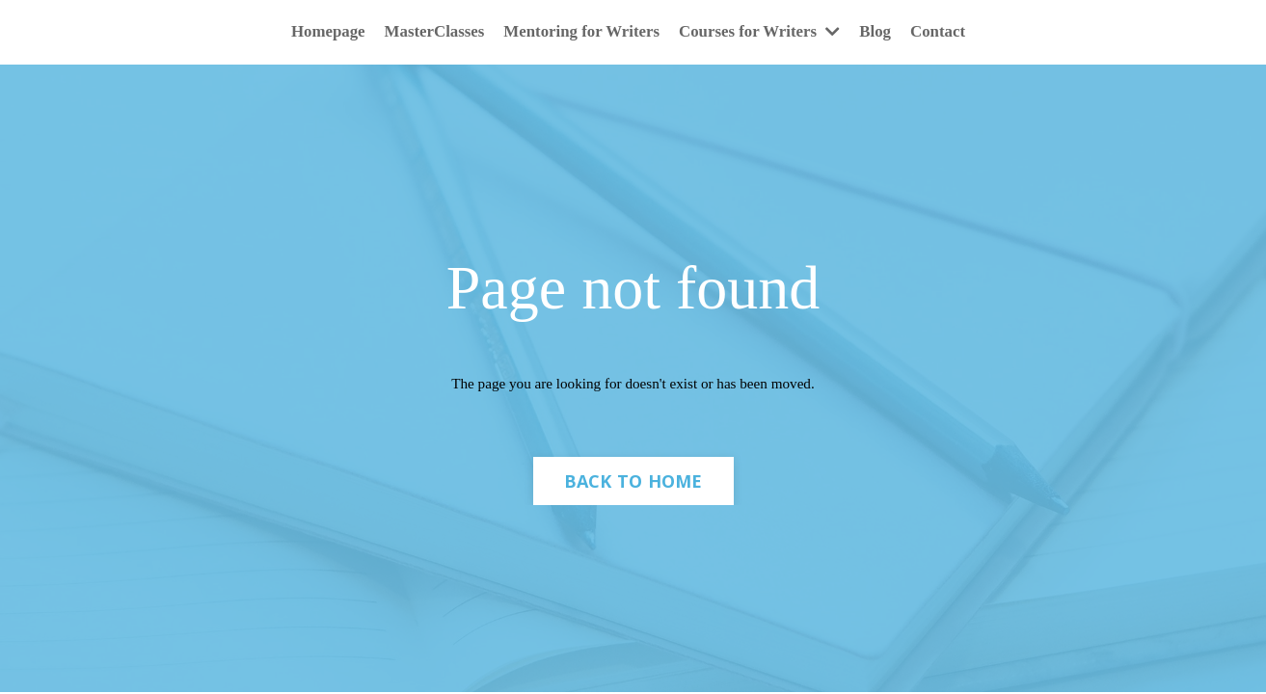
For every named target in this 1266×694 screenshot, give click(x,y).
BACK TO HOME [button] (633, 488)
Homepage (310, 32)
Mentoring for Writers (579, 32)
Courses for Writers (767, 32)
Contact (956, 32)
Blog (890, 32)
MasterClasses (422, 32)
